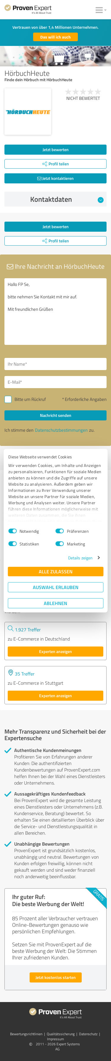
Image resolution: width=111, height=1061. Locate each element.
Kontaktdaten (67, 199)
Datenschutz (88, 1033)
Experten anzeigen (55, 651)
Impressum (55, 1038)
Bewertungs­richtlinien (26, 1033)
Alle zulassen (56, 571)
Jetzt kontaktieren (55, 178)
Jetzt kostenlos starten (56, 977)
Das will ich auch (55, 37)
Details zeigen (80, 558)
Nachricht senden (55, 415)
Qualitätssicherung (61, 1033)
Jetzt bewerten (56, 149)
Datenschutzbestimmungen (61, 430)
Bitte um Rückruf (30, 399)
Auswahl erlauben (55, 587)
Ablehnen (55, 603)
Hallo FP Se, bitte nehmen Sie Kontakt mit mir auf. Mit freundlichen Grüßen (55, 311)
